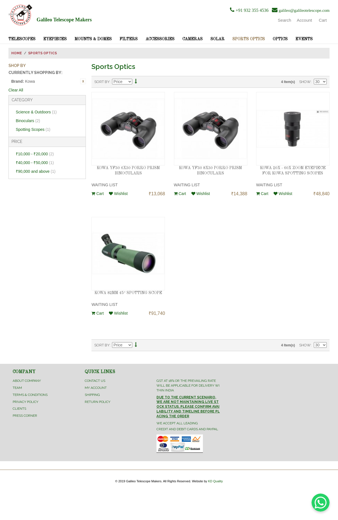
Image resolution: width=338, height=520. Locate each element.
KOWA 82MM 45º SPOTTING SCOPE (128, 293)
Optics (280, 39)
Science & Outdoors (36, 112)
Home (16, 53)
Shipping (92, 395)
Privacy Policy (25, 402)
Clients (19, 409)
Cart (97, 193)
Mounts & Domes (93, 39)
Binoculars (28, 120)
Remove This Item (83, 81)
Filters (129, 39)
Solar (218, 39)
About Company (27, 381)
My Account (96, 388)
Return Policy (97, 402)
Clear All (15, 90)
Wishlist (118, 193)
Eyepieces (55, 39)
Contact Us (95, 381)
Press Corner (25, 416)
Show (305, 82)
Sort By (102, 82)
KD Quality (215, 481)
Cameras (192, 39)
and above (35, 171)
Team (17, 388)
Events (304, 39)
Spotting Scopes (33, 129)
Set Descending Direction (136, 82)
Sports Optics (248, 39)
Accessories (160, 39)
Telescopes (21, 39)
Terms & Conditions (30, 395)
